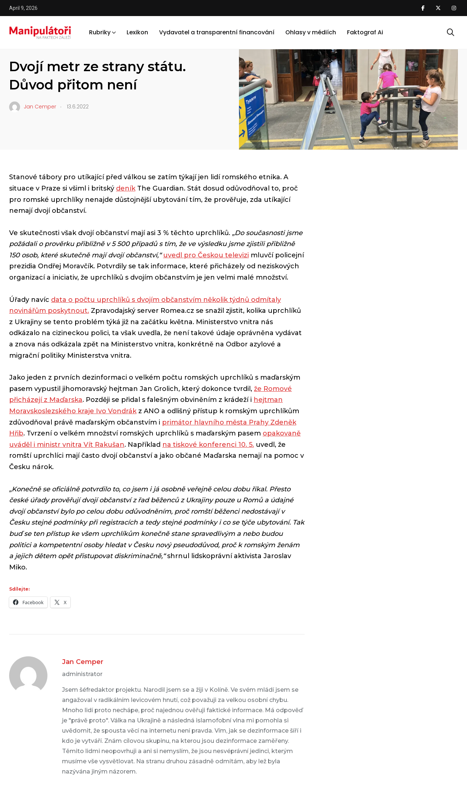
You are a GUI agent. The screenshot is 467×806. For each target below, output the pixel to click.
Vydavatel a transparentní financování (216, 32)
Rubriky (100, 32)
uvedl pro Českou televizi (206, 255)
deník (125, 188)
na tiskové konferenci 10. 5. (208, 445)
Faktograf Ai (365, 32)
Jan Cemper (82, 662)
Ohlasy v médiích (310, 32)
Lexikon (137, 32)
